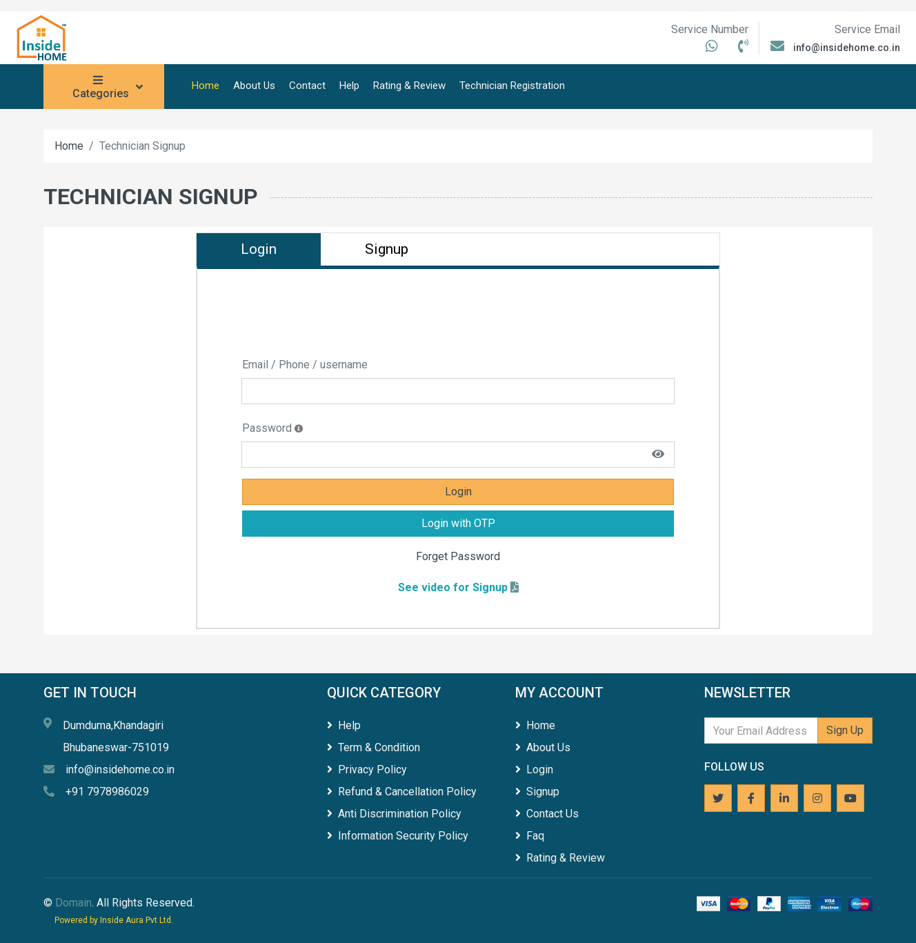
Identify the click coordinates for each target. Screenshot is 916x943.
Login (458, 491)
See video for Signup (453, 587)
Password (276, 428)
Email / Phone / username (305, 364)
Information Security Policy (397, 835)
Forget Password (458, 556)
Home (205, 85)
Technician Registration (512, 85)
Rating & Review (409, 85)
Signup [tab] (386, 249)
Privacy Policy (367, 769)
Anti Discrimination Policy (394, 813)
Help (349, 85)
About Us (254, 85)
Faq (529, 835)
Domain (73, 902)
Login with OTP (458, 523)
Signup (537, 791)
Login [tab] (259, 249)
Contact (307, 85)
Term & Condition (373, 747)
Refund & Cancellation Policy (402, 791)
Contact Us (547, 813)
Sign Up (845, 730)
